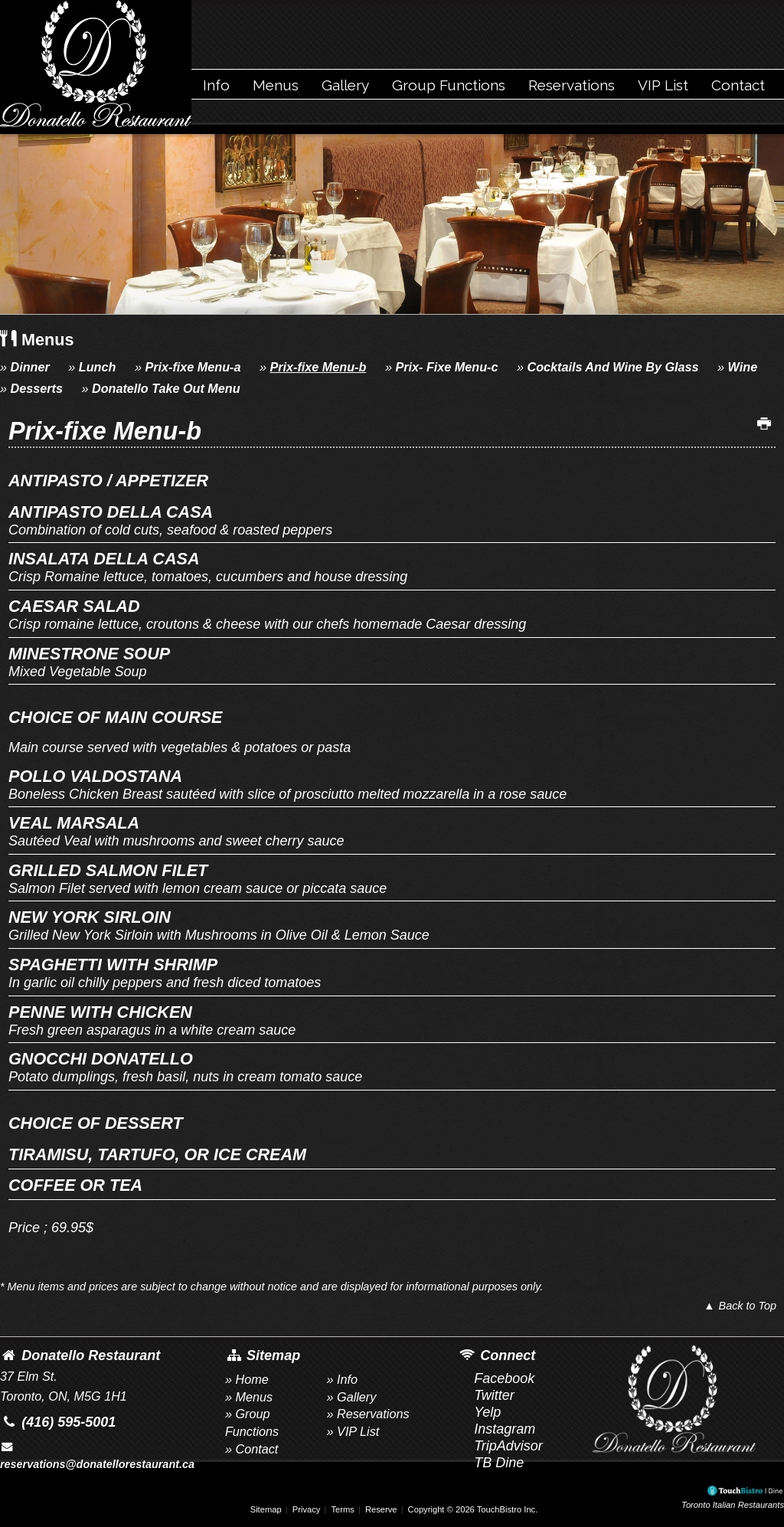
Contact (738, 85)
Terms (342, 1509)
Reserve (381, 1509)
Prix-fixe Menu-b (318, 367)
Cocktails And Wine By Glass (612, 367)
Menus (276, 85)
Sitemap (266, 1509)
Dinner (30, 367)
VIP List (663, 85)
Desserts (37, 388)
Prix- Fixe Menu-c (446, 367)
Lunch (97, 367)
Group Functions (448, 85)
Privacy (306, 1509)
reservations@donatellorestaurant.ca (97, 1455)
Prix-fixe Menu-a (192, 367)
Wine (743, 367)
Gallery (345, 85)
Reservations (571, 85)
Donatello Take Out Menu (166, 388)
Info (216, 85)
